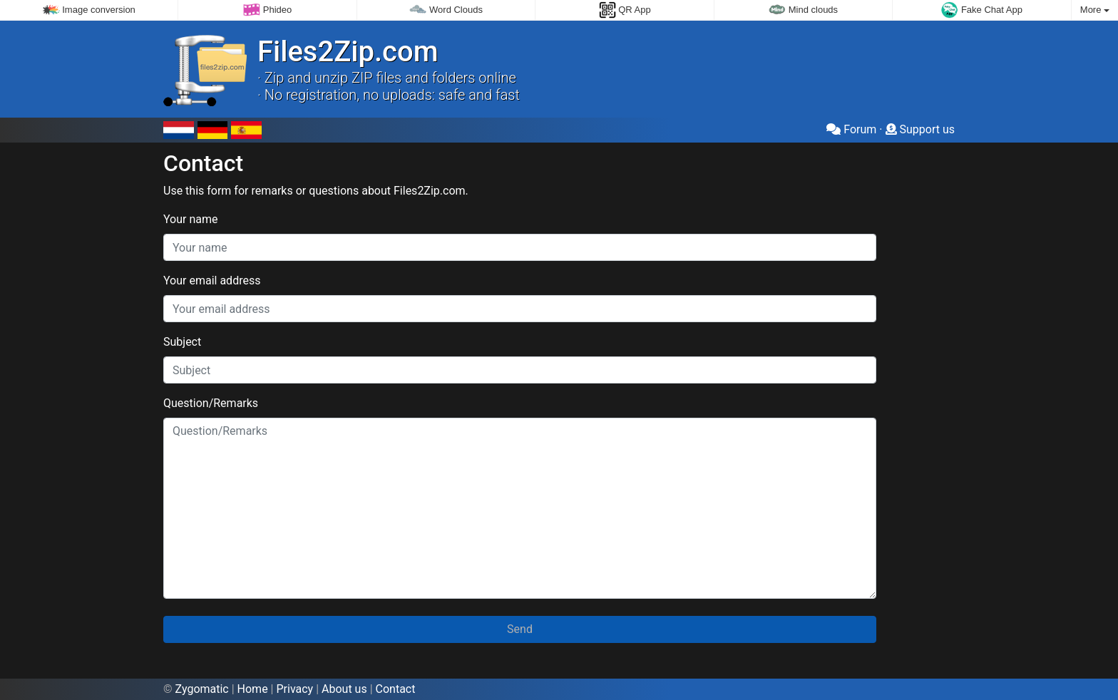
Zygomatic (202, 689)
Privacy (294, 689)
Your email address (211, 280)
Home (252, 689)
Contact (396, 689)
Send (520, 629)
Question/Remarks (210, 403)
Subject (182, 342)
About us (344, 689)
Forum (851, 129)
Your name (190, 219)
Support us (920, 129)
